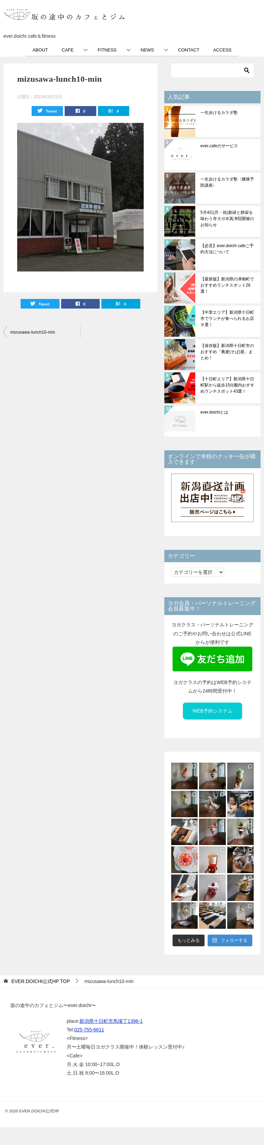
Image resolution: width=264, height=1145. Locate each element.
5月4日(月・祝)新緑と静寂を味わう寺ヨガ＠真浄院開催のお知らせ (227, 218)
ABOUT (40, 50)
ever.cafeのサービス (219, 145)
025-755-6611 (89, 1029)
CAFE (68, 50)
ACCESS (222, 50)
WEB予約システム (212, 711)
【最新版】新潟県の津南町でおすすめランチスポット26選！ (227, 285)
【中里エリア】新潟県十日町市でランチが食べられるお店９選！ (227, 318)
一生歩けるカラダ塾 (219, 112)
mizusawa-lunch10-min (32, 332)
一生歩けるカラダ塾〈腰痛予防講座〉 (227, 182)
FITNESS (107, 50)
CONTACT (188, 50)
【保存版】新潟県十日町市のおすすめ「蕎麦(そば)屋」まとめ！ (227, 351)
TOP (40, 981)
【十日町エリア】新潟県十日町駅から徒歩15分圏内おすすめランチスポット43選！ (227, 385)
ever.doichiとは (214, 412)
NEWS (147, 50)
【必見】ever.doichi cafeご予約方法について (227, 248)
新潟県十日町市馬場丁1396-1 (111, 1021)
